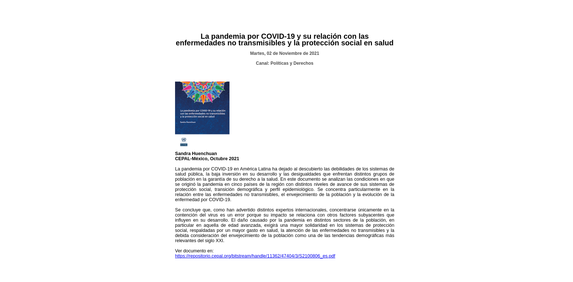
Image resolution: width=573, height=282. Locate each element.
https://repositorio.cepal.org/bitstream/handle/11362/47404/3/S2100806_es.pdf (255, 256)
